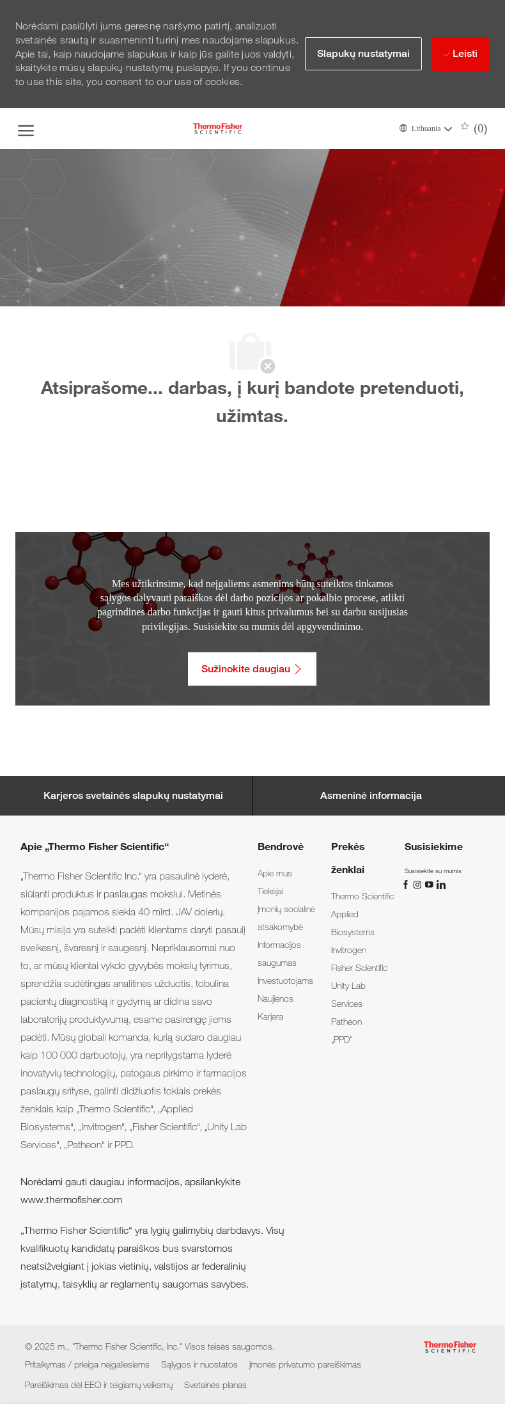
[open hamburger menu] (26, 128)
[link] (275, 873)
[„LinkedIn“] (440, 883)
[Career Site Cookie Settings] (133, 796)
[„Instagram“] (418, 883)
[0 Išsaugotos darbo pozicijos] (474, 128)
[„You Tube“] (430, 883)
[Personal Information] (371, 796)
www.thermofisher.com (71, 1200)
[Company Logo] (218, 128)
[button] (425, 128)
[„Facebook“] (407, 883)
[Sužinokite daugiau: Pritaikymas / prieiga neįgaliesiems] (252, 668)
